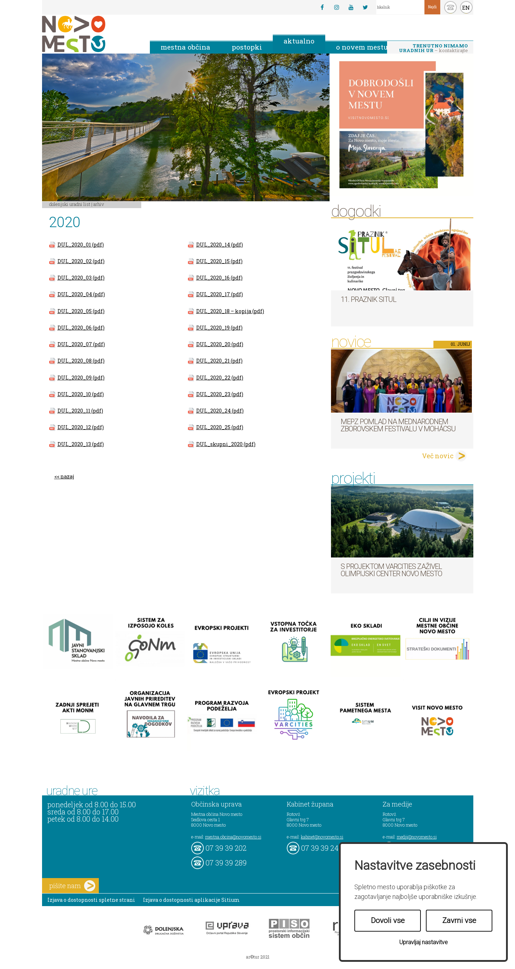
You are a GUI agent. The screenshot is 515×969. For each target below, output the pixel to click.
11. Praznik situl (368, 299)
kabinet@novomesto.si (322, 837)
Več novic (438, 455)
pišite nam (72, 885)
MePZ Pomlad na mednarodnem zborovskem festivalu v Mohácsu (398, 425)
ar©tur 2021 (258, 957)
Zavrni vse (459, 920)
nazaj (67, 476)
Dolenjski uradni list (69, 204)
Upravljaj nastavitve (423, 942)
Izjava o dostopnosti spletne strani (91, 899)
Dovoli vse (388, 920)
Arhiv (98, 204)
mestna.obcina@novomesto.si (233, 837)
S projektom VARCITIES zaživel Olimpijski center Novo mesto (391, 570)
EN (466, 7)
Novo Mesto (90, 34)
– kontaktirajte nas (433, 48)
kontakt (450, 7)
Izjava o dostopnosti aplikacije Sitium (191, 899)
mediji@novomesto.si (417, 837)
